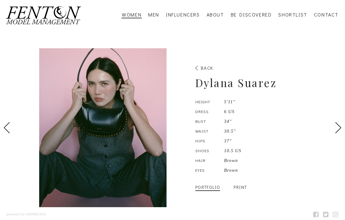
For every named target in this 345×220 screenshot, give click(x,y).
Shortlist (292, 15)
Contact (326, 15)
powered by (26, 213)
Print (240, 187)
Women (131, 15)
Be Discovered (251, 15)
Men (153, 15)
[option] (172, 127)
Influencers (183, 15)
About (215, 15)
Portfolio (207, 187)
